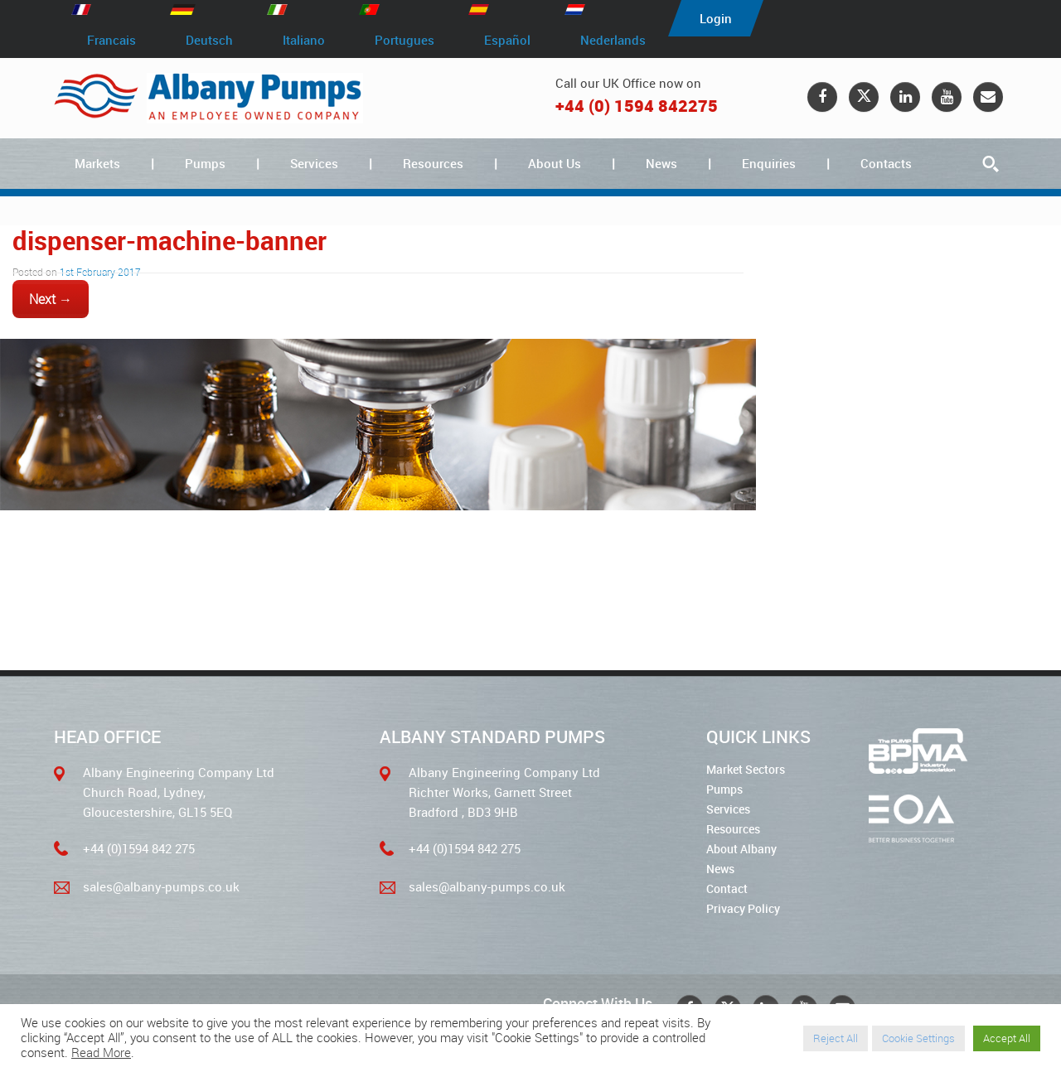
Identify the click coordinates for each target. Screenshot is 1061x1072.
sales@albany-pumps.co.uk (161, 886)
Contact (727, 888)
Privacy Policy (743, 908)
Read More (101, 1052)
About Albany (741, 849)
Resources (433, 163)
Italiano (304, 39)
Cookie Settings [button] (918, 1038)
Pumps (205, 163)
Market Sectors (745, 769)
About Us (554, 163)
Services (314, 163)
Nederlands (613, 39)
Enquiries (769, 163)
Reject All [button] (835, 1038)
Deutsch (209, 39)
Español (507, 39)
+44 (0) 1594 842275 (636, 105)
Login (716, 18)
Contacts (886, 163)
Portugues (404, 39)
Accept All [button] (1006, 1038)
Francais (111, 39)
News (661, 163)
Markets (97, 163)
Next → (50, 299)
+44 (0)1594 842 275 (139, 848)
